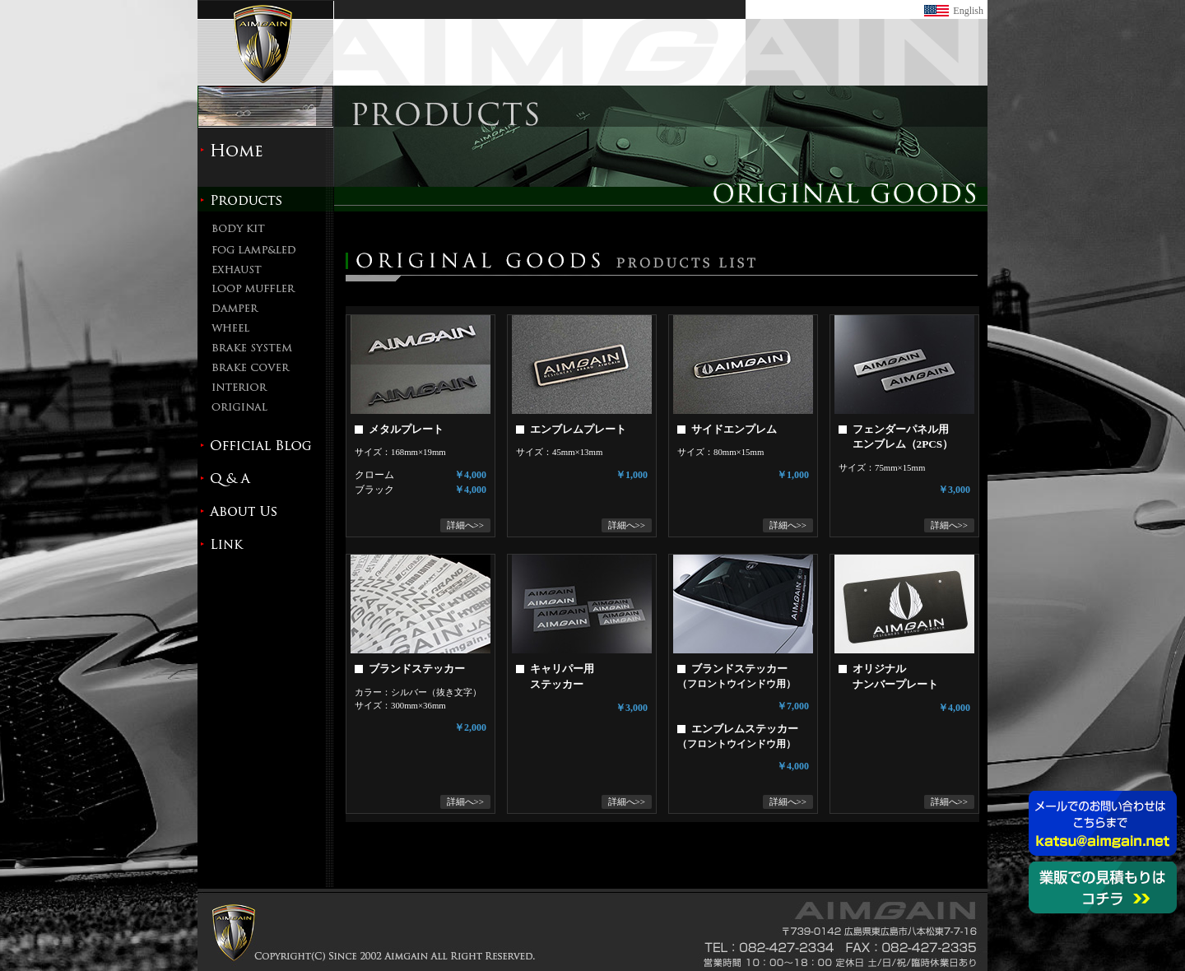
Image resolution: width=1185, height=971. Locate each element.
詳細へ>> (465, 525)
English (968, 10)
